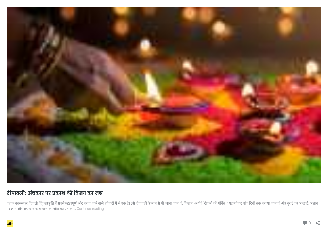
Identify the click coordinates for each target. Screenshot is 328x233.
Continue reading (90, 209)
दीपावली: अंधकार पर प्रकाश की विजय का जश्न (55, 193)
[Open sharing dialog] (317, 221)
